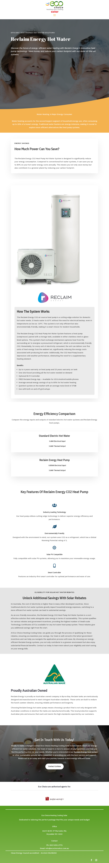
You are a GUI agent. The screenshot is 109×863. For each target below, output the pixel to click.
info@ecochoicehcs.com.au (57, 848)
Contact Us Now (54, 766)
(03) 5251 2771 (56, 845)
